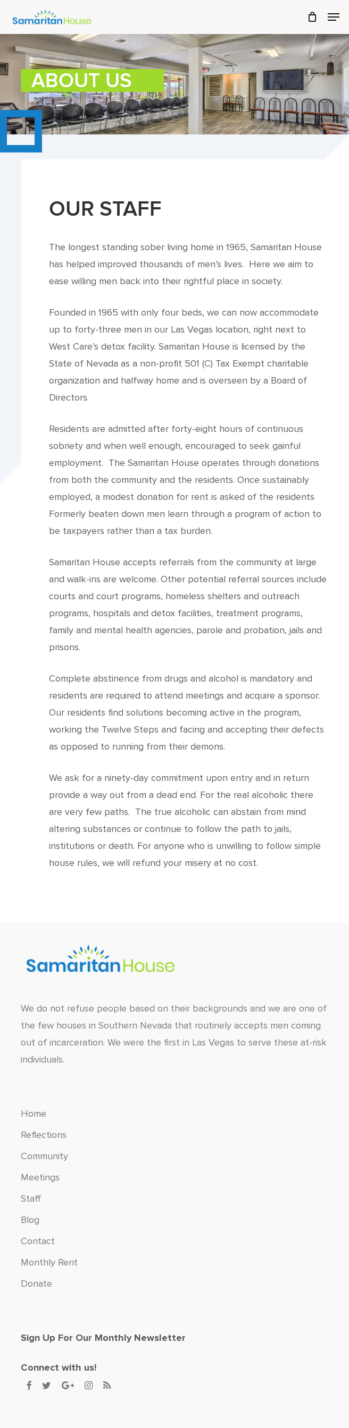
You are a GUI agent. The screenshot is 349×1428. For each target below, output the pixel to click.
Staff (31, 1198)
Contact (38, 1241)
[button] (333, 17)
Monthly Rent (49, 1262)
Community (44, 1156)
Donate (36, 1283)
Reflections (44, 1135)
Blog (30, 1220)
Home (33, 1113)
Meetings (40, 1177)
